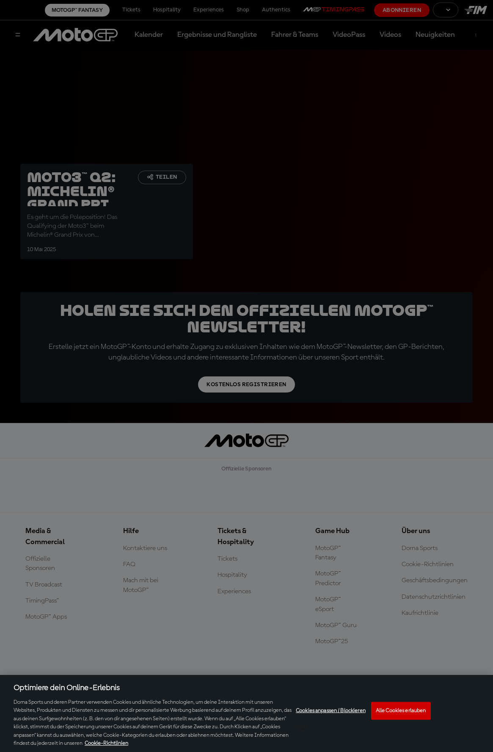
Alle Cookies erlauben (401, 710)
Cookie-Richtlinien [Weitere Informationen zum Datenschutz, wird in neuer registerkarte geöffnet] (106, 743)
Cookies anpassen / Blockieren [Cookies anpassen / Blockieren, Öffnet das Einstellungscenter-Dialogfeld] (331, 710)
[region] (246, 713)
